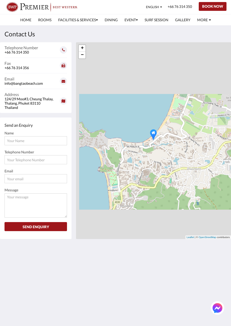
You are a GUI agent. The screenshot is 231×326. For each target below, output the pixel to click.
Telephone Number (19, 152)
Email (9, 171)
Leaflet (190, 237)
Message (11, 190)
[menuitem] (25, 20)
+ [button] (82, 48)
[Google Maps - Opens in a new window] (36, 99)
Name (9, 133)
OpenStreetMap (207, 237)
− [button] (82, 55)
